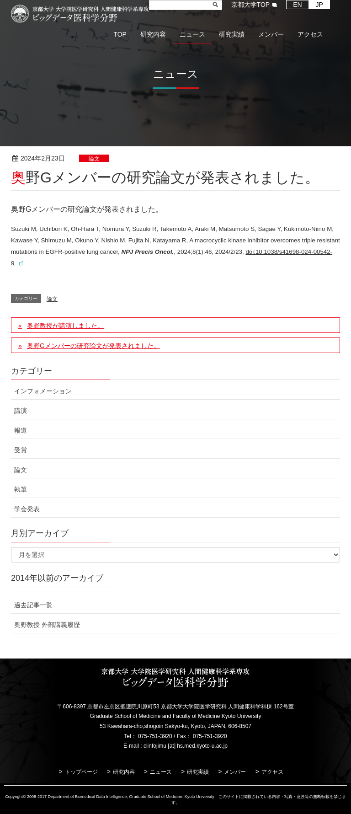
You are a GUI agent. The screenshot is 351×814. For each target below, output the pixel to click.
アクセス (272, 772)
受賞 (20, 450)
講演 (20, 410)
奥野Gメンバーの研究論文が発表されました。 (93, 345)
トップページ (81, 772)
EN (297, 4)
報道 (20, 430)
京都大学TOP (250, 4)
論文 (94, 158)
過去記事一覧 (33, 605)
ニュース (161, 772)
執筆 (20, 489)
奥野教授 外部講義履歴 (47, 624)
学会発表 (27, 509)
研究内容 (124, 772)
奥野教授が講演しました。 (65, 325)
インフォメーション (43, 391)
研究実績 (198, 772)
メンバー (235, 772)
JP (319, 4)
